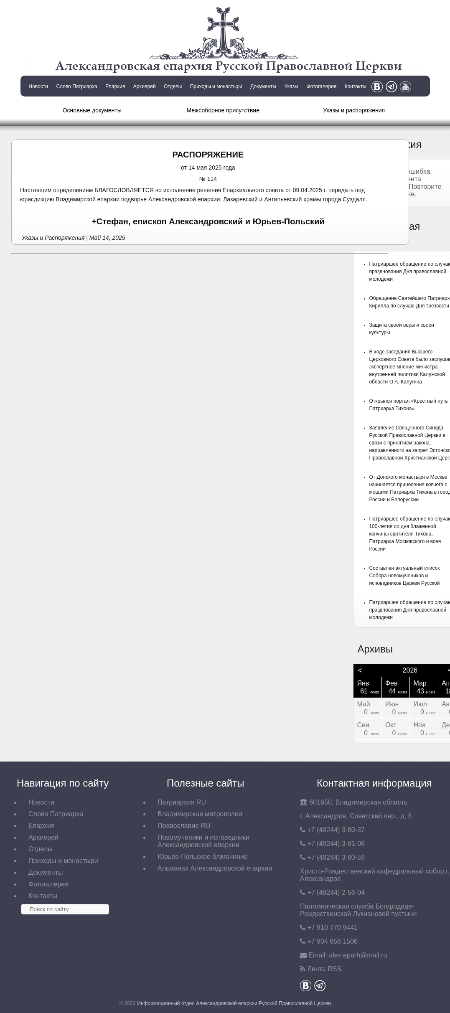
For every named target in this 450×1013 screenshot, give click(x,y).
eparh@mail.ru (358, 955)
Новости (38, 86)
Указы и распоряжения (354, 110)
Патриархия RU (182, 802)
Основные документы (92, 110)
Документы (263, 86)
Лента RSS (324, 968)
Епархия (115, 86)
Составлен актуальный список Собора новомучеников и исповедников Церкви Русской (404, 575)
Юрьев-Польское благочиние (203, 856)
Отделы (173, 86)
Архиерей (144, 86)
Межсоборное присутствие (223, 110)
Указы (291, 86)
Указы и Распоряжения (53, 237)
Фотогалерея (321, 86)
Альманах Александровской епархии (215, 868)
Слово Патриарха (76, 86)
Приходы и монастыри (216, 86)
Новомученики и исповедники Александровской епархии (203, 841)
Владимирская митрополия (200, 814)
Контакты (355, 86)
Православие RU (184, 825)
